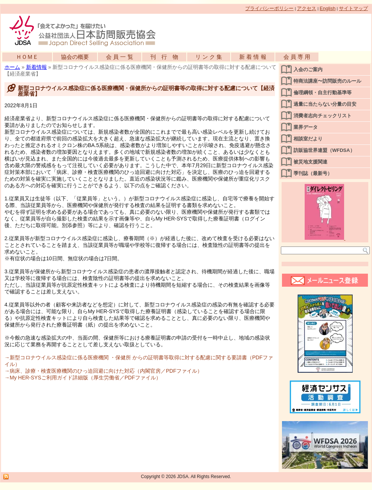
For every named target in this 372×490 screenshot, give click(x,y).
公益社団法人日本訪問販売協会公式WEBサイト (86, 30)
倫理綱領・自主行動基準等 (323, 92)
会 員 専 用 (297, 57)
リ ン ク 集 (208, 57)
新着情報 (36, 67)
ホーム (12, 67)
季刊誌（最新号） (313, 173)
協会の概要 (75, 57)
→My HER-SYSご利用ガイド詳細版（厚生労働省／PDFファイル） (82, 378)
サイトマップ (353, 8)
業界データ (306, 127)
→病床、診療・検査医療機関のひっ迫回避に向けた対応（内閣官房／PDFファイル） (103, 371)
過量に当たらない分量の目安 (325, 104)
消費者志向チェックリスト (323, 115)
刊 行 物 (164, 57)
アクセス (306, 8)
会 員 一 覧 (119, 57)
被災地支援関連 (310, 162)
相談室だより (308, 138)
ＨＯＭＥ (27, 57)
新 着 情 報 (252, 57)
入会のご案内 (308, 69)
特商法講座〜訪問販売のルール (327, 81)
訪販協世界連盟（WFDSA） (324, 150)
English (328, 8)
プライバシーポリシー (269, 8)
